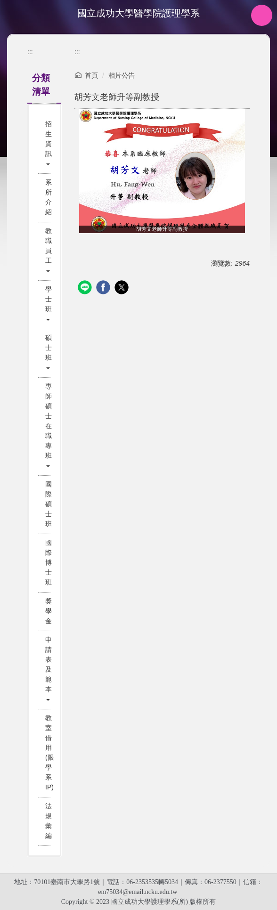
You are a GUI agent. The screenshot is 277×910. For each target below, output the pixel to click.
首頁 (91, 75)
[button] (45, 143)
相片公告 (121, 75)
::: (30, 52)
